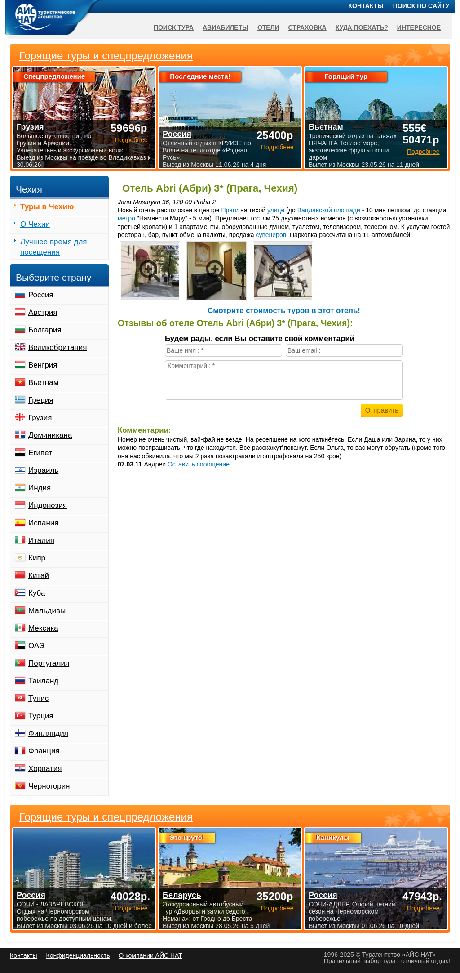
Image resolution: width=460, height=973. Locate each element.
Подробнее (131, 908)
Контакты (366, 5)
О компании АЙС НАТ (150, 955)
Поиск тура (174, 27)
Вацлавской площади (328, 210)
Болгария (45, 330)
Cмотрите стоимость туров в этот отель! (284, 310)
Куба (36, 593)
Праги (230, 210)
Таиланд (43, 681)
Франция (44, 751)
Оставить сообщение (199, 464)
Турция (40, 716)
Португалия (48, 663)
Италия (41, 540)
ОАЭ (36, 645)
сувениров (271, 234)
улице (275, 210)
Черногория (49, 786)
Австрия (43, 312)
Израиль (43, 470)
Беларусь (182, 895)
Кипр (36, 558)
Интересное (419, 27)
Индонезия (47, 505)
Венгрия (43, 365)
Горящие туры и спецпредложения (106, 817)
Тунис (38, 698)
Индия (39, 488)
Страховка (307, 27)
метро (126, 218)
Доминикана (50, 435)
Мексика (43, 628)
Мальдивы (47, 610)
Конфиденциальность (78, 955)
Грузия (40, 417)
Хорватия (45, 768)
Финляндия (48, 733)
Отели (268, 27)
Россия (40, 295)
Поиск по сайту (421, 5)
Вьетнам (43, 382)
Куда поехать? (362, 27)
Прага (303, 323)
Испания (43, 523)
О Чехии (35, 224)
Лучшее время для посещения (53, 247)
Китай (38, 575)
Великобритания (57, 347)
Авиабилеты (225, 27)
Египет (40, 452)
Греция (40, 400)
